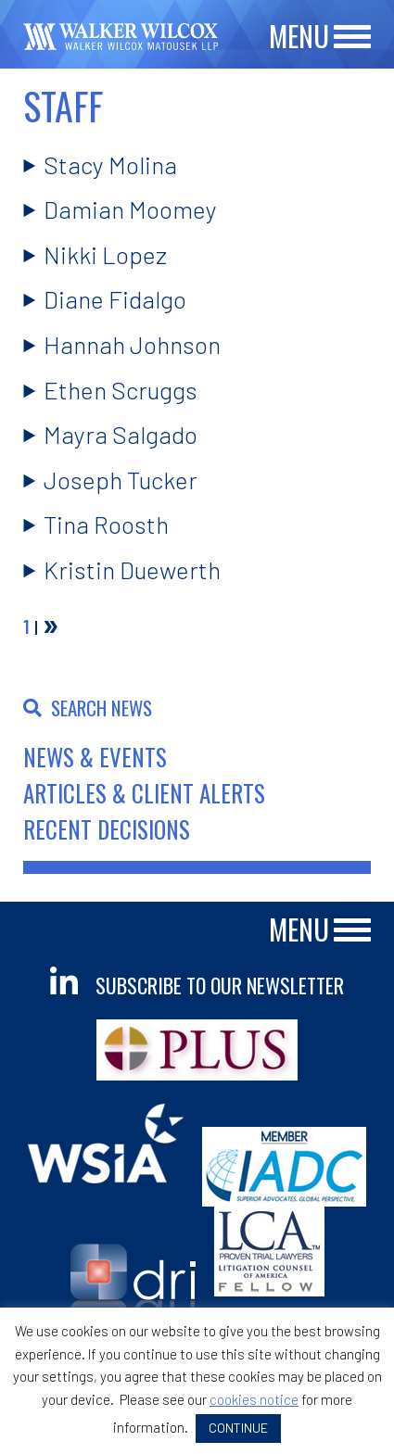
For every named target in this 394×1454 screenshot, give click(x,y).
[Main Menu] (352, 37)
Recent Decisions (106, 829)
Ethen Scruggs (120, 389)
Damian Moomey (130, 209)
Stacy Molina (110, 164)
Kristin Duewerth (132, 569)
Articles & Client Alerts (144, 793)
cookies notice (254, 1399)
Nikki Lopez (105, 254)
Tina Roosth (106, 524)
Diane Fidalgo (115, 298)
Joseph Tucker (120, 479)
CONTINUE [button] (238, 1427)
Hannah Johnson (132, 344)
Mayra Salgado (120, 434)
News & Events (95, 757)
